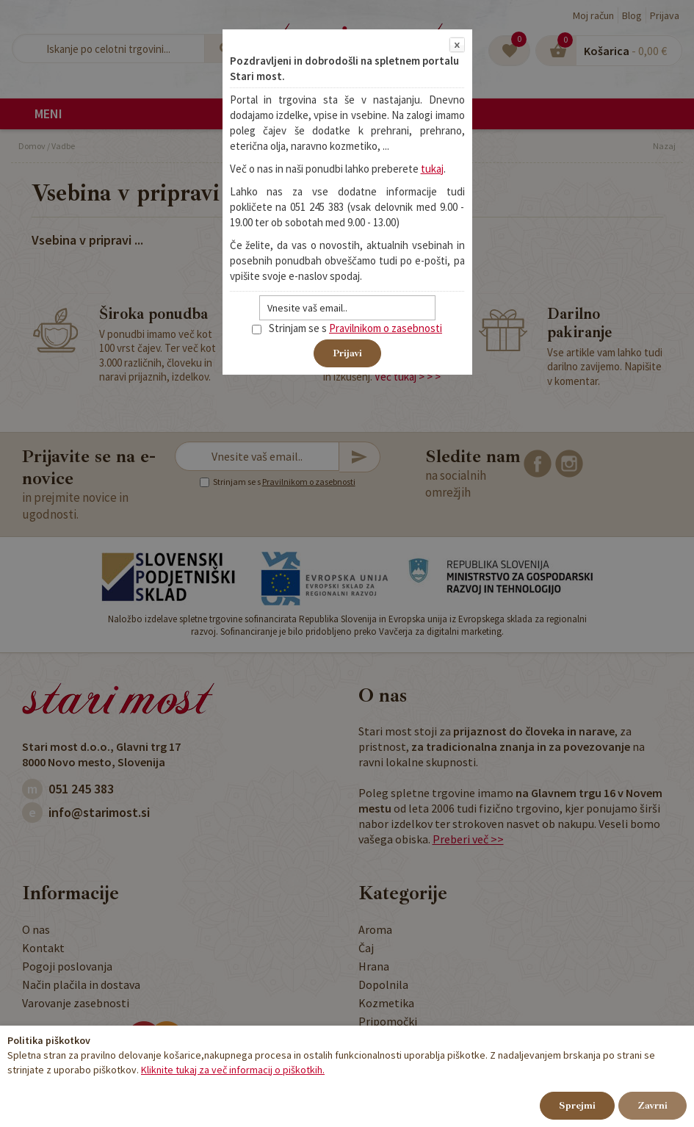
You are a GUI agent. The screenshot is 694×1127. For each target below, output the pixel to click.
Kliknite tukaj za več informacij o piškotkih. (233, 1069)
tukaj (432, 169)
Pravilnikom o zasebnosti (385, 328)
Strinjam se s (289, 328)
